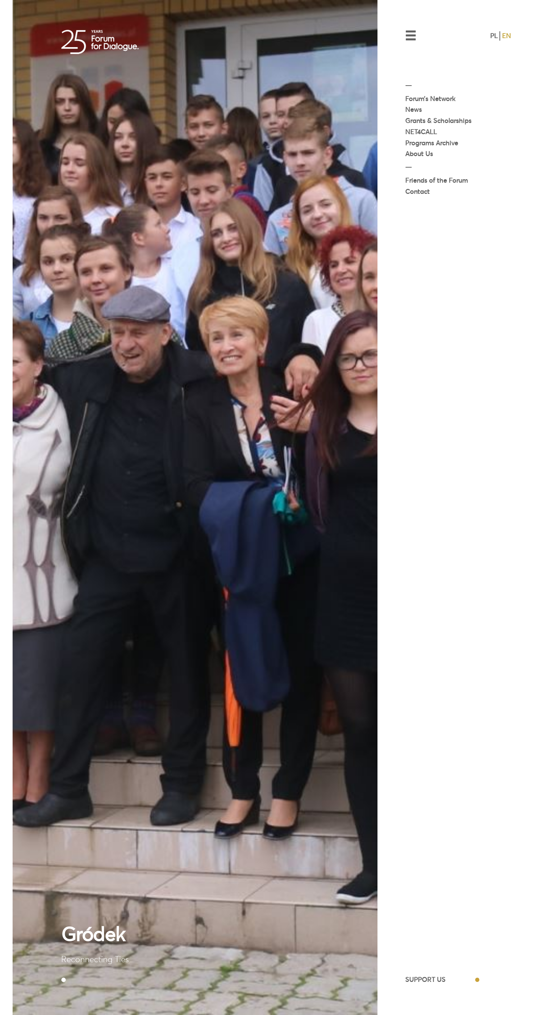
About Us (419, 154)
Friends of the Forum (436, 180)
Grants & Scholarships (438, 121)
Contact (417, 191)
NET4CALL (421, 132)
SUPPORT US (425, 979)
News (413, 109)
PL (494, 36)
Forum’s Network (430, 99)
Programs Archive (431, 143)
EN (506, 36)
